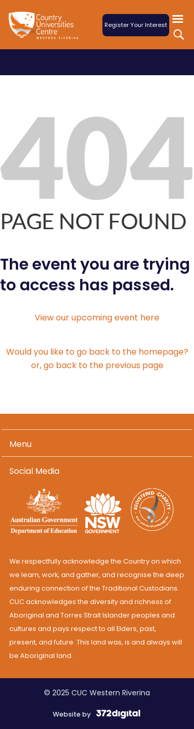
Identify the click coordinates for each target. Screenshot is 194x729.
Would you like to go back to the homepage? (97, 352)
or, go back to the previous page (97, 365)
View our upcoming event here (97, 318)
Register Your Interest (136, 25)
